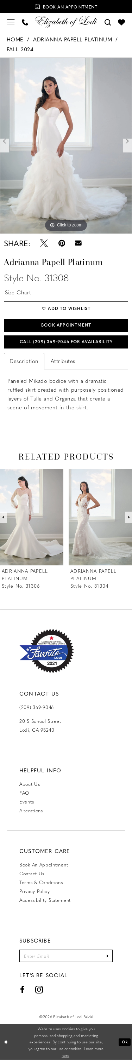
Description (24, 361)
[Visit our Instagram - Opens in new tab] (39, 989)
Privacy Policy (34, 891)
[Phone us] (25, 21)
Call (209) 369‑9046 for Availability (66, 341)
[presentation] (31, 517)
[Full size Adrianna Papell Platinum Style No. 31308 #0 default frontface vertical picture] (66, 145)
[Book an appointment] (66, 6)
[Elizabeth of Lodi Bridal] (66, 22)
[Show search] (107, 21)
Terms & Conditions (41, 882)
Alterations (31, 810)
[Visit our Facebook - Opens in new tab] (22, 989)
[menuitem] (11, 22)
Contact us (31, 873)
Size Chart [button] (18, 292)
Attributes (63, 361)
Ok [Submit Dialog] (125, 1042)
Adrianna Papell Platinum (72, 39)
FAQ (24, 792)
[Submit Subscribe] (107, 956)
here (65, 1055)
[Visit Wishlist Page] (121, 22)
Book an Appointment (43, 864)
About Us (29, 783)
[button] (11, 22)
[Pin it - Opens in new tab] (61, 243)
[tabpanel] (66, 145)
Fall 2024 (20, 49)
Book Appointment (66, 325)
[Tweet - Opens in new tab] (44, 243)
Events (26, 801)
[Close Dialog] (6, 1042)
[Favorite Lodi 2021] (46, 651)
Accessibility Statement (45, 900)
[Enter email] (66, 956)
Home (15, 39)
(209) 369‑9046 (36, 707)
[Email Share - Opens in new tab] (79, 243)
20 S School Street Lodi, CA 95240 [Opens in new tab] (40, 725)
